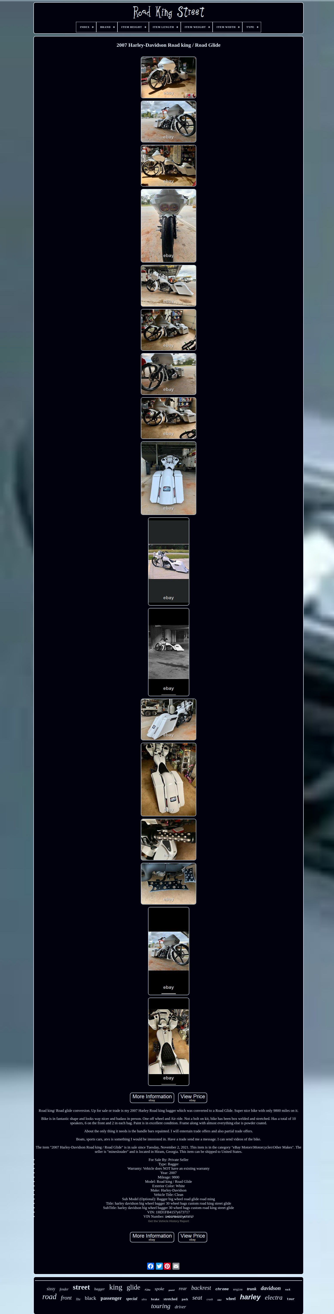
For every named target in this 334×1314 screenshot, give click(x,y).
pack (185, 1299)
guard (171, 1290)
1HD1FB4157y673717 (179, 1216)
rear (183, 1288)
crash (210, 1299)
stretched (170, 1299)
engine (238, 1289)
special (131, 1299)
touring (160, 1305)
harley (250, 1297)
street (81, 1287)
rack (287, 1289)
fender (64, 1289)
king (115, 1287)
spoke (159, 1288)
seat (197, 1297)
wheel (231, 1299)
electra (273, 1297)
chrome (222, 1289)
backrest (201, 1288)
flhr (78, 1299)
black (90, 1298)
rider (219, 1300)
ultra (144, 1299)
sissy (51, 1288)
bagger (99, 1289)
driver (180, 1306)
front (66, 1298)
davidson (271, 1288)
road (49, 1296)
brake (155, 1299)
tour (291, 1299)
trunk (251, 1288)
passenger (111, 1298)
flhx (147, 1290)
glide (133, 1287)
